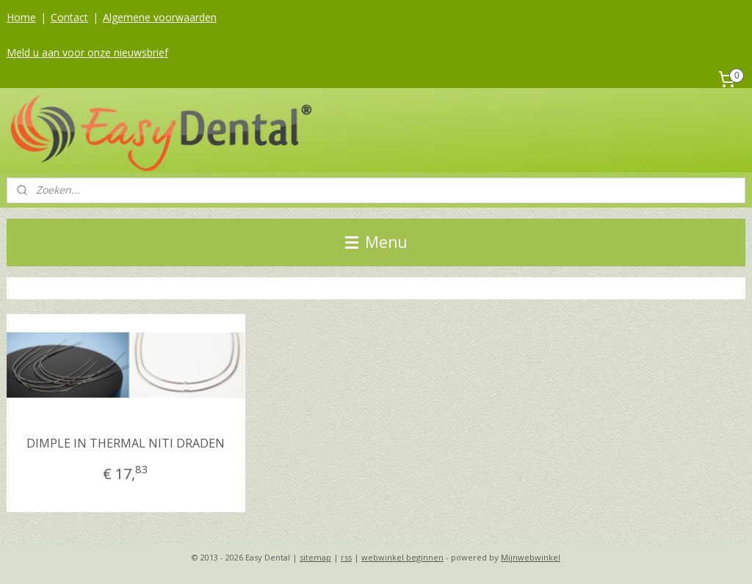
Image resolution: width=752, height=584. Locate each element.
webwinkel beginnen (402, 557)
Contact (69, 17)
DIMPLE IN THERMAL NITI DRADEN (125, 443)
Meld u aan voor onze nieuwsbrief (87, 52)
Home (21, 17)
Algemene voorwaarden (160, 17)
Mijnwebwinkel (530, 557)
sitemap (315, 557)
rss (346, 557)
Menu (376, 242)
